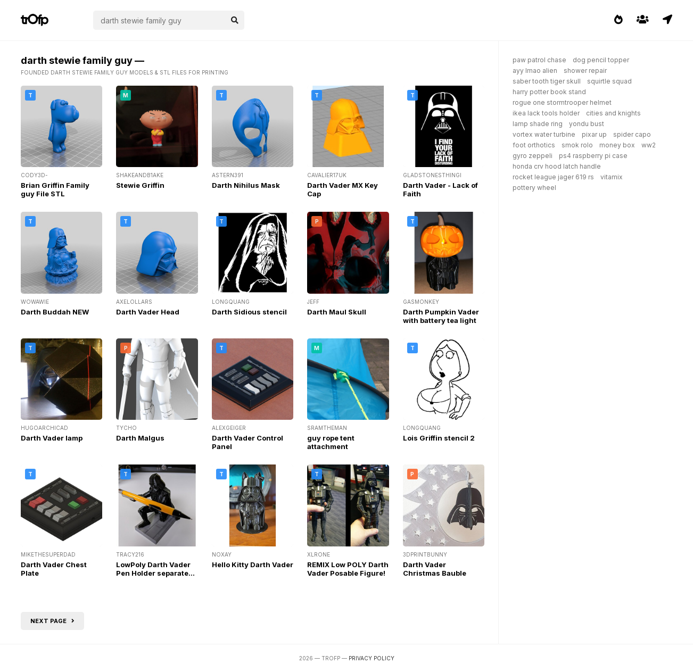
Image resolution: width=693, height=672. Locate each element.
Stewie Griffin (140, 185)
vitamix (611, 177)
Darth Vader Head (147, 312)
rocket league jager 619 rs (553, 177)
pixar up (594, 134)
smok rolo (577, 145)
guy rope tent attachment (330, 442)
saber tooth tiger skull (547, 81)
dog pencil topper (601, 60)
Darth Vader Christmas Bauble (434, 568)
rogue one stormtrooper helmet (562, 102)
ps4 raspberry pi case (593, 156)
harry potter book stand (549, 92)
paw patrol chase (539, 60)
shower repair (585, 70)
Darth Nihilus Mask (246, 185)
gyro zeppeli (532, 156)
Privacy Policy (371, 658)
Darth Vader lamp (51, 438)
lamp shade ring (538, 124)
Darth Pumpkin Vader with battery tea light (441, 316)
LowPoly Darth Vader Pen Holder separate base (153, 573)
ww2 (648, 145)
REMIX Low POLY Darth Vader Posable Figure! (348, 568)
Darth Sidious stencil (249, 312)
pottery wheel (534, 188)
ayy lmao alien (535, 70)
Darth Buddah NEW (55, 312)
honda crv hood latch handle (557, 166)
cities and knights (613, 113)
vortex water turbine (544, 134)
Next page (52, 621)
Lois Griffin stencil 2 (439, 438)
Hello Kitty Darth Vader (252, 564)
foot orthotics (534, 145)
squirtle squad (609, 81)
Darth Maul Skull (336, 312)
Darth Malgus (140, 438)
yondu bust (586, 124)
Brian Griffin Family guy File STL (55, 189)
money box (617, 145)
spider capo (632, 134)
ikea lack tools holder (546, 113)
